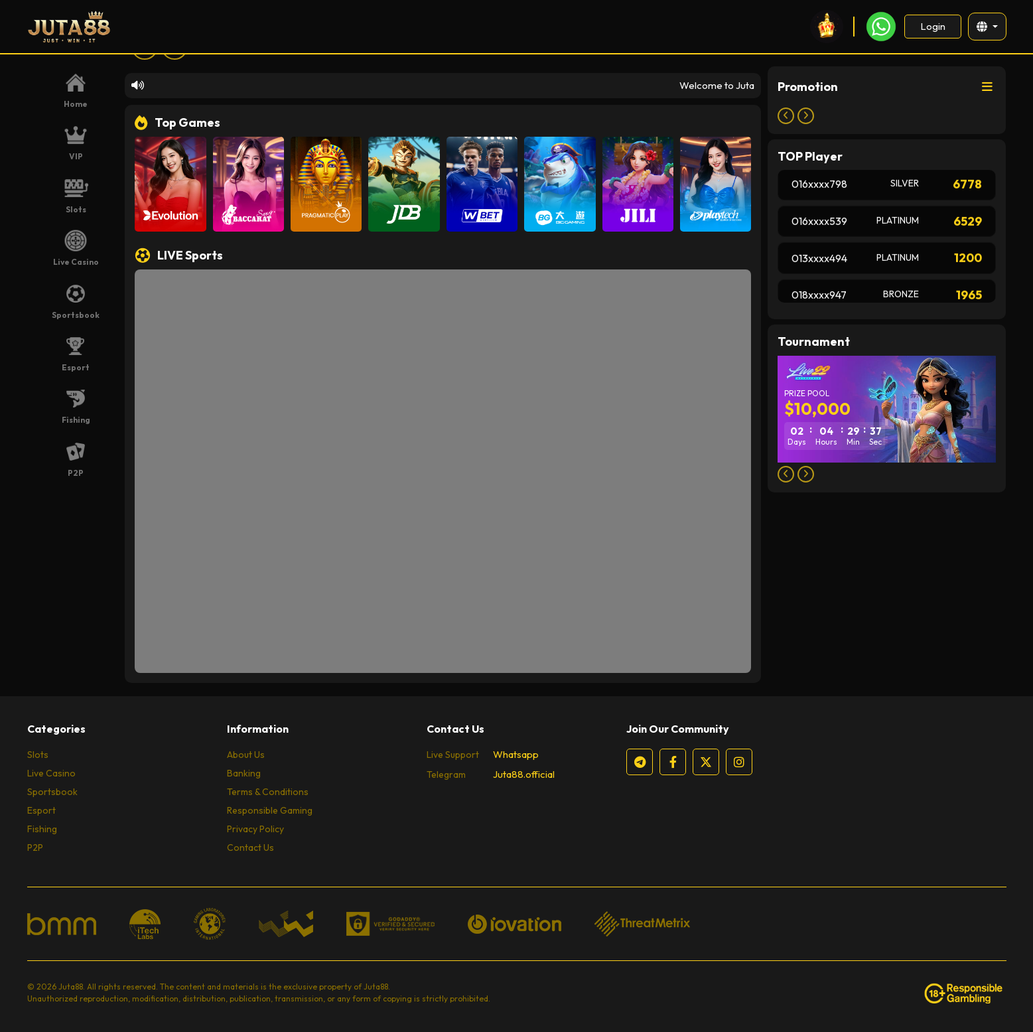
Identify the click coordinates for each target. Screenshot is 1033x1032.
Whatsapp (516, 755)
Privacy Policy (255, 829)
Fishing (42, 829)
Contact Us (250, 847)
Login (932, 26)
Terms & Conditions (268, 792)
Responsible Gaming (269, 810)
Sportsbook (52, 792)
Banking (244, 773)
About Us (246, 755)
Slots (37, 755)
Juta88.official (524, 774)
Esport (41, 810)
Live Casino (51, 773)
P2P (35, 847)
